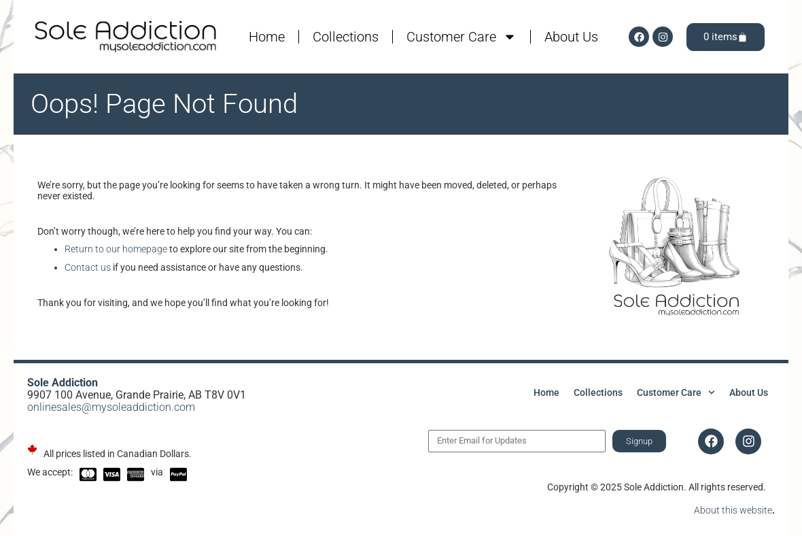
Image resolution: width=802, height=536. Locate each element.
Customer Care (461, 37)
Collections (346, 37)
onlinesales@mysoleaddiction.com (111, 407)
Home (267, 37)
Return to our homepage (116, 249)
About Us (571, 37)
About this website (733, 510)
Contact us (88, 267)
